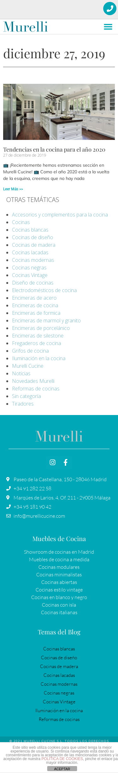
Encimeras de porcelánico (41, 328)
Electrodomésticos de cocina (44, 290)
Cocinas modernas (33, 260)
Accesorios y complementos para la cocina (60, 214)
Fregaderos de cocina (36, 343)
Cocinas (21, 222)
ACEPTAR (62, 769)
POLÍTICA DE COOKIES (62, 759)
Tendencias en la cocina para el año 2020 (54, 149)
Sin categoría (26, 396)
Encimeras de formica (36, 312)
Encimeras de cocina (35, 305)
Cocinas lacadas (30, 252)
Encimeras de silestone (38, 335)
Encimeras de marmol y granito (46, 320)
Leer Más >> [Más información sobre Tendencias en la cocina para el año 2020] (13, 189)
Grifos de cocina (30, 350)
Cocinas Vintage (30, 275)
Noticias (21, 373)
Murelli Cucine (27, 365)
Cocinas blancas (30, 229)
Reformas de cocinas (35, 388)
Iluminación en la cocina (38, 358)
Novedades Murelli (33, 381)
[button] (108, 27)
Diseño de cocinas (32, 282)
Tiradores (23, 403)
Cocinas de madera (33, 244)
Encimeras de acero (34, 297)
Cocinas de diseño (32, 237)
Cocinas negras (29, 267)
